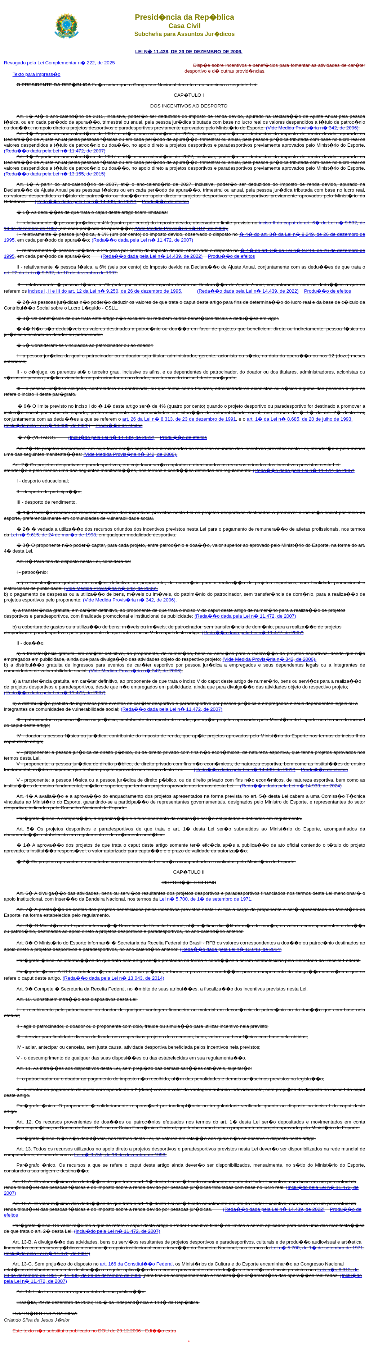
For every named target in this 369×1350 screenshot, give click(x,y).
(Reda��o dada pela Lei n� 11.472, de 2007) (55, 151)
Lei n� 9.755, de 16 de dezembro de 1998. (120, 1154)
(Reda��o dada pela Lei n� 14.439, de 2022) (86, 201)
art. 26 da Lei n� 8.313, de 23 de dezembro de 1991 (179, 419)
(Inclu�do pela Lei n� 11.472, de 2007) (117, 1231)
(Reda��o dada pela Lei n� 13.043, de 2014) (230, 949)
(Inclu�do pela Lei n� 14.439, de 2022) (47, 425)
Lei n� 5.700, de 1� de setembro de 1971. (206, 899)
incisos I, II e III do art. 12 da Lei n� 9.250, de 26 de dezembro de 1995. (105, 291)
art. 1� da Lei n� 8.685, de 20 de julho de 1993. (300, 419)
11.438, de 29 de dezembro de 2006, (104, 1275)
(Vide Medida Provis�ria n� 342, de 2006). (313, 128)
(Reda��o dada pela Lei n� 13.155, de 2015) (55, 174)
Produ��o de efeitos (165, 201)
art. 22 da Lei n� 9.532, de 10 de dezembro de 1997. (61, 272)
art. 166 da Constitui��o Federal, (137, 1264)
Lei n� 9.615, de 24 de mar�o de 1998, (54, 534)
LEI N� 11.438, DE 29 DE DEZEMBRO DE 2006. (188, 51)
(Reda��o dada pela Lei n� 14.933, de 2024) (291, 785)
